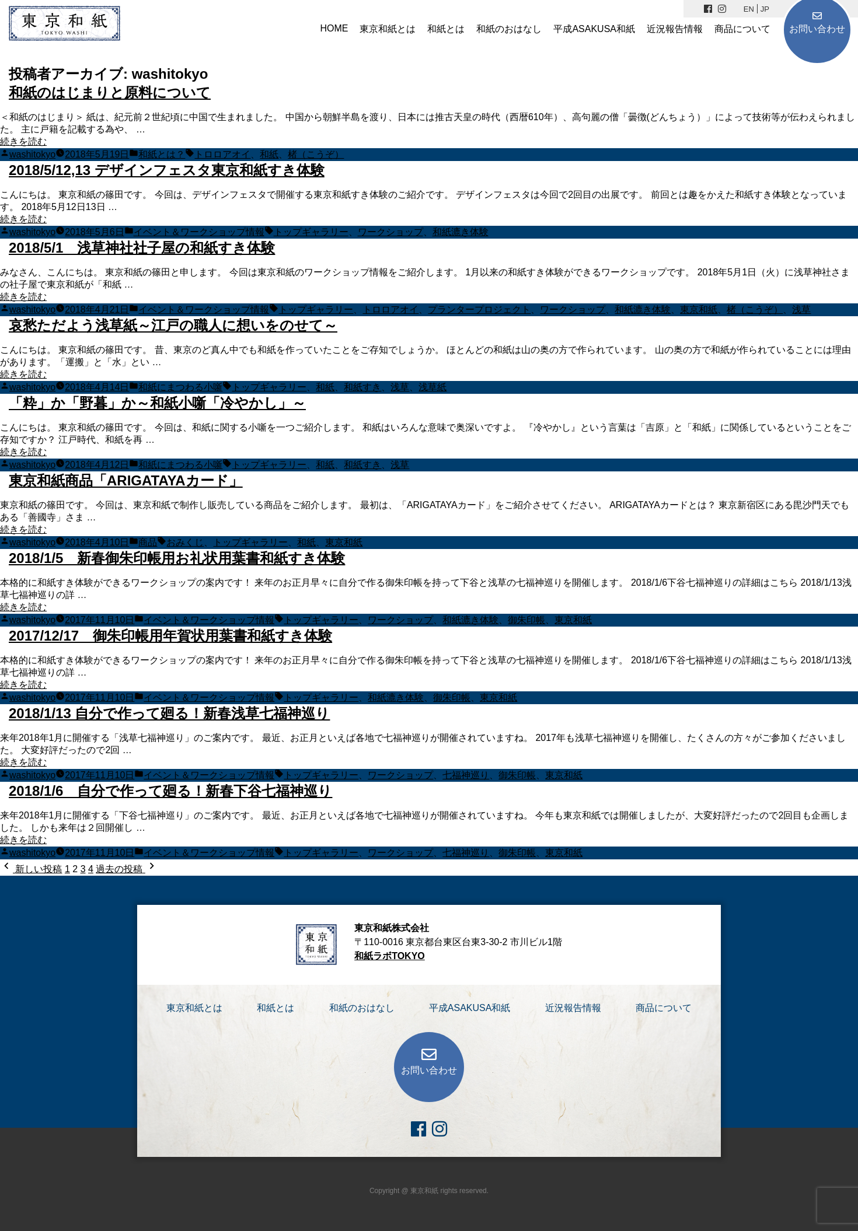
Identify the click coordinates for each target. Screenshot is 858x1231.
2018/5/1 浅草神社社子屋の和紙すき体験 (142, 248)
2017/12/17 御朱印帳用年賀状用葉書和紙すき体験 (170, 636)
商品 (147, 542)
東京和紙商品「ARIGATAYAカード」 (126, 480)
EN (749, 9)
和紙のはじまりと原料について (110, 92)
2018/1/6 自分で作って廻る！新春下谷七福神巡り (170, 791)
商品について (742, 29)
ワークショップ (390, 232)
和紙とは (446, 29)
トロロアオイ (222, 154)
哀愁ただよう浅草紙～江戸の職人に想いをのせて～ (173, 325)
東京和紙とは (388, 29)
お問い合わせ (817, 29)
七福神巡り (465, 775)
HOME (334, 28)
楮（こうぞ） (316, 154)
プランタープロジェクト (479, 309)
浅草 (801, 309)
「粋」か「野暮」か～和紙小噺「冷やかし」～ (157, 403)
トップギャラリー (311, 232)
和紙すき (362, 387)
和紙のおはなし (509, 29)
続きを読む (23, 141)
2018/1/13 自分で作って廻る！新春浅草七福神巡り (169, 713)
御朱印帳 (526, 620)
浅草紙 (432, 387)
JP (765, 9)
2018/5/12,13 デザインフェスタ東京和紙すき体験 (167, 170)
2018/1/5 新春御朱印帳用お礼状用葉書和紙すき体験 (177, 558)
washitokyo (32, 154)
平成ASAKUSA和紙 (594, 29)
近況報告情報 (675, 29)
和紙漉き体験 (461, 232)
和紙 (269, 154)
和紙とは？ (161, 154)
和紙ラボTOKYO (389, 956)
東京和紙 (698, 309)
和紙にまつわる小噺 (180, 387)
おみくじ (185, 542)
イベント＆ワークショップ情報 (199, 232)
